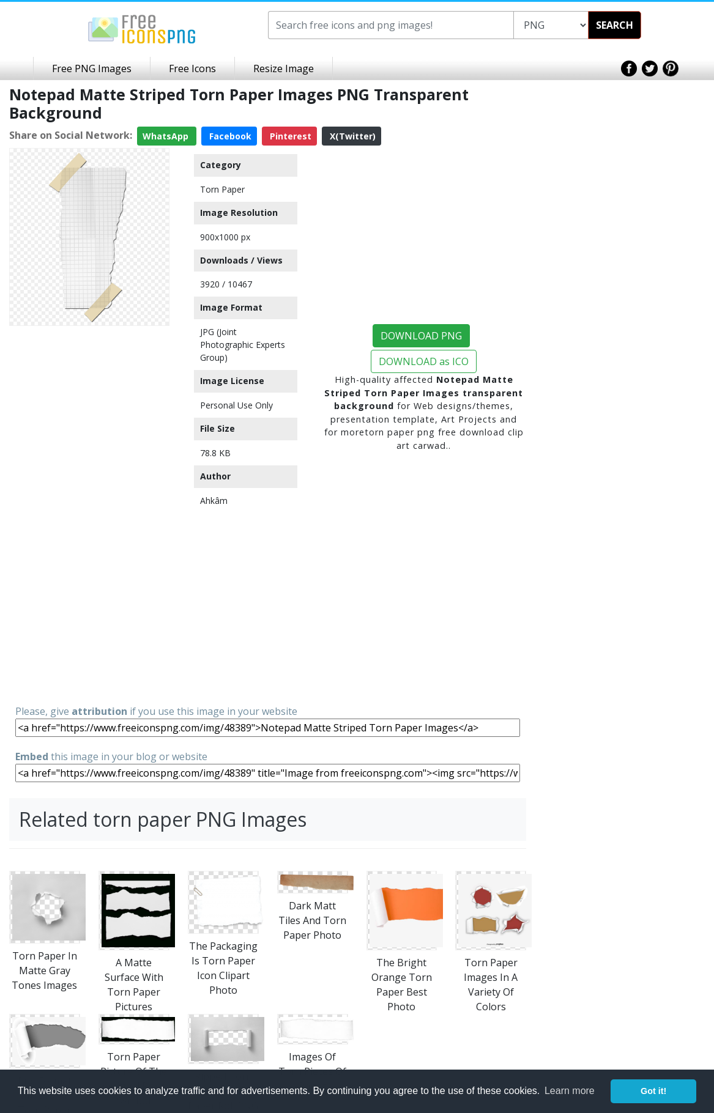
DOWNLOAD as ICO (424, 361)
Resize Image (283, 68)
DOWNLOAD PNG (421, 335)
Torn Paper (222, 189)
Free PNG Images (92, 68)
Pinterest (289, 136)
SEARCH (614, 25)
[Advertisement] (89, 514)
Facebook (229, 136)
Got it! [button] (653, 1091)
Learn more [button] (570, 1090)
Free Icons (192, 68)
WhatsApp (167, 136)
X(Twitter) (351, 136)
